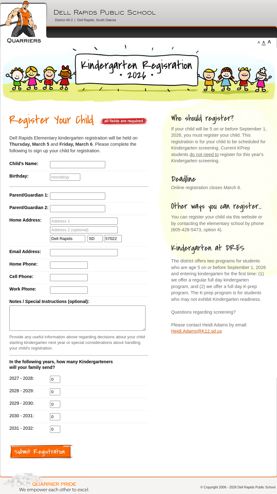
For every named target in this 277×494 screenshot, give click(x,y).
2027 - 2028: (21, 382)
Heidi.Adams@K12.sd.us (196, 331)
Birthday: (18, 176)
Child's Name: (23, 163)
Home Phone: (23, 264)
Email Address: (25, 251)
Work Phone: (22, 288)
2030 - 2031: (21, 420)
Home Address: (25, 220)
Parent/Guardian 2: (28, 207)
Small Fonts (259, 42)
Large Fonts (269, 42)
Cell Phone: (21, 276)
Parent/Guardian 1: (28, 195)
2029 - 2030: (21, 407)
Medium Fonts (263, 42)
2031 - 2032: (21, 432)
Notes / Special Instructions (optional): (49, 301)
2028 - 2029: (21, 395)
